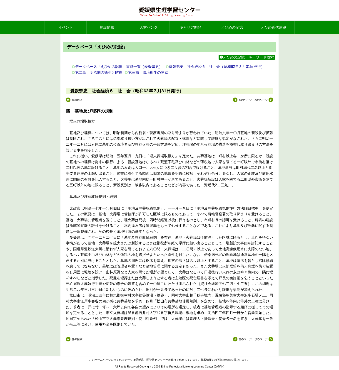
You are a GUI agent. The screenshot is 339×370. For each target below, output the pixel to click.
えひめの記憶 (232, 27)
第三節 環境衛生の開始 (148, 72)
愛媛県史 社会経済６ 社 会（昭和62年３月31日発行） (216, 67)
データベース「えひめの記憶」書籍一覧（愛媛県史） (118, 67)
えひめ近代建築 (273, 27)
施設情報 (107, 27)
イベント (65, 27)
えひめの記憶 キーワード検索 (247, 57)
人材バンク (149, 27)
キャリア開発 (190, 27)
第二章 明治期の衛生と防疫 (98, 72)
